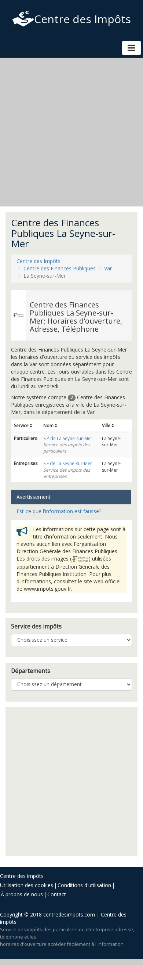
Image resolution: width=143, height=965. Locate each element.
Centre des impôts (22, 875)
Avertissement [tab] (33, 496)
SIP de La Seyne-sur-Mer (67, 438)
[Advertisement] (69, 132)
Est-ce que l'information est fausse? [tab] (58, 511)
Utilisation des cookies (26, 885)
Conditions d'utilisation (84, 885)
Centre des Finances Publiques (59, 268)
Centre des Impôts (71, 18)
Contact (56, 894)
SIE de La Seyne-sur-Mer (67, 463)
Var (108, 268)
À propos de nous (22, 894)
